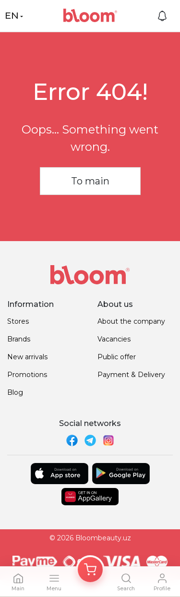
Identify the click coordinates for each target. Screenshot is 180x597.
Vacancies (114, 339)
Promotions (27, 374)
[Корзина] (90, 569)
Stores (18, 321)
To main (90, 181)
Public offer (116, 357)
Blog (15, 392)
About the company (131, 321)
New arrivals (27, 357)
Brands (18, 339)
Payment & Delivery (131, 374)
